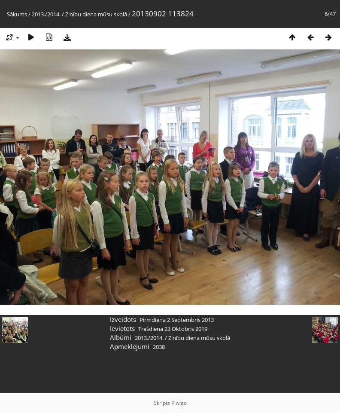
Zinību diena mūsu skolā (96, 14)
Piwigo (179, 403)
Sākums (17, 14)
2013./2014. (46, 14)
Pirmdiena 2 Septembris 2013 (177, 320)
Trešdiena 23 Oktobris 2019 (172, 329)
